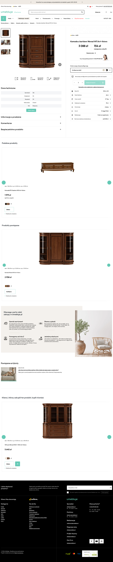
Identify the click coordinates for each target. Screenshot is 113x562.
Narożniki (3, 512)
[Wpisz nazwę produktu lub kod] (56, 12)
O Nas (30, 523)
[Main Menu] (3, 18)
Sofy (2, 514)
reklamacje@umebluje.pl (72, 523)
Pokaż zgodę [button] (105, 492)
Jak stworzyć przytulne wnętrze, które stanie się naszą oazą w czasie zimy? (38, 370)
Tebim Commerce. (18, 553)
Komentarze (6, 123)
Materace (3, 510)
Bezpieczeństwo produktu (12, 129)
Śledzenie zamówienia (34, 528)
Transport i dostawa (34, 514)
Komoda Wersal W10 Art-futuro (12, 272)
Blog (30, 526)
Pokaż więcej (31, 110)
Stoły (2, 521)
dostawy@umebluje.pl (72, 515)
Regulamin (31, 510)
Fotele (2, 506)
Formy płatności (33, 512)
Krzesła (3, 519)
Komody (3, 508)
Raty (30, 508)
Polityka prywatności (34, 506)
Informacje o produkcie (11, 117)
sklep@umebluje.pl (71, 506)
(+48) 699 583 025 (107, 6)
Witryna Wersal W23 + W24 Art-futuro (15, 445)
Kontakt (31, 525)
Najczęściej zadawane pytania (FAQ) (38, 517)
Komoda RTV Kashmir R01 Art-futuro (15, 190)
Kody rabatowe (33, 521)
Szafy (2, 516)
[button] (97, 12)
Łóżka (2, 517)
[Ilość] (78, 82)
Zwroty (31, 519)
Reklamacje (32, 516)
